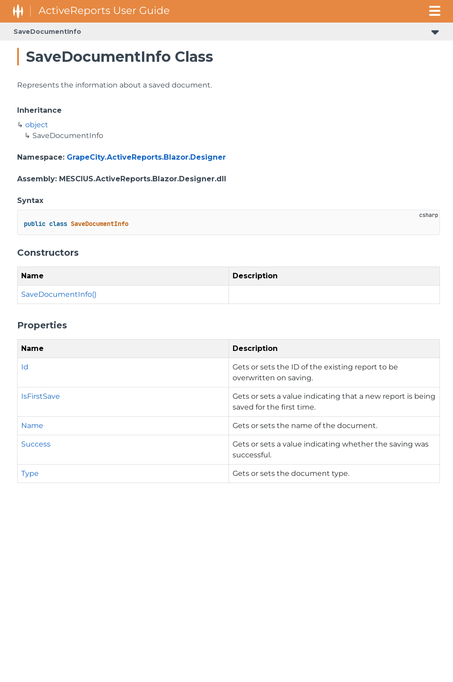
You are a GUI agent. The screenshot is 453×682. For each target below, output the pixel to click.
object (36, 124)
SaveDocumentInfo (47, 32)
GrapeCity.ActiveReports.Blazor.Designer (146, 157)
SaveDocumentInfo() (58, 294)
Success (35, 444)
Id (24, 367)
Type (30, 473)
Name (32, 425)
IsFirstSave (40, 396)
